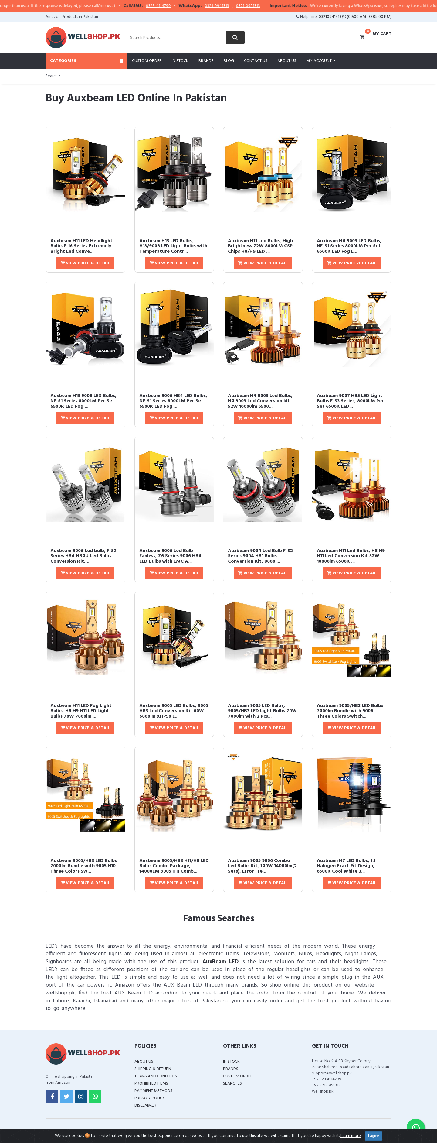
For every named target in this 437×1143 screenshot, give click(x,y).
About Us (286, 60)
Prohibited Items (151, 1083)
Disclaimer (145, 1105)
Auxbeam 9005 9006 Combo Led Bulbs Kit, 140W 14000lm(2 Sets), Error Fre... (262, 866)
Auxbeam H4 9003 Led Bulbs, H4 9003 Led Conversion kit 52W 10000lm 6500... (260, 401)
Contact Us (255, 60)
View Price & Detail (85, 263)
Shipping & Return (152, 1069)
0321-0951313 (267, 6)
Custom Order (147, 60)
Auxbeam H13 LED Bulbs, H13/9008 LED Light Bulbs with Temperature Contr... (173, 246)
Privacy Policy (149, 1098)
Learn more (350, 1135)
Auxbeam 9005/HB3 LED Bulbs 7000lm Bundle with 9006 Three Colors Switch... (350, 711)
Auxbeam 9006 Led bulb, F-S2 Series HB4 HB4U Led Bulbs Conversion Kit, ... (83, 556)
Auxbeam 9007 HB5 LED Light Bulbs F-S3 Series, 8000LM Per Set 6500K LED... (350, 401)
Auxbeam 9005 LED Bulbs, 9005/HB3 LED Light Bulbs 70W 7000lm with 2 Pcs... (262, 711)
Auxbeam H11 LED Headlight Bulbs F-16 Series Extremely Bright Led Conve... (81, 246)
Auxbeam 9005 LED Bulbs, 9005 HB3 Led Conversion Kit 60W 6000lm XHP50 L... (173, 711)
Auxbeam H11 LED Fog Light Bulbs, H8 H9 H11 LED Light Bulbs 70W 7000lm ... (81, 711)
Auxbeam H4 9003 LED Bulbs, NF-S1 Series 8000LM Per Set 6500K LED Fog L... (349, 246)
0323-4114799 (177, 6)
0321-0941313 (236, 6)
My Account (321, 60)
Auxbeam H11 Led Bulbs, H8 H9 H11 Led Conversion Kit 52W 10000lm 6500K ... (351, 556)
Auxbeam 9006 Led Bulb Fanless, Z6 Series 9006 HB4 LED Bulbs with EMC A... (170, 556)
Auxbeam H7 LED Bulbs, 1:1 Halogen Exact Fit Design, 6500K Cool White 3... (346, 866)
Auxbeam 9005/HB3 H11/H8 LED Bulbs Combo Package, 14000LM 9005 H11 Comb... (174, 866)
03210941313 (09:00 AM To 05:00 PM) (355, 16)
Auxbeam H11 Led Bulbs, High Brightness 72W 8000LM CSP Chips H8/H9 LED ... (260, 246)
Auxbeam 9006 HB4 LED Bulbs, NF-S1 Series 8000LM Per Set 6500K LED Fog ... (173, 401)
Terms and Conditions (157, 1076)
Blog (229, 60)
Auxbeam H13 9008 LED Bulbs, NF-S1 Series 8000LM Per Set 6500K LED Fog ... (83, 401)
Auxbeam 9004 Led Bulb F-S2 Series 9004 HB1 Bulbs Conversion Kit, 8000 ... (260, 556)
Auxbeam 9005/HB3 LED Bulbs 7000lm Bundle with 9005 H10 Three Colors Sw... (83, 866)
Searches (232, 1083)
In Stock (180, 60)
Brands (206, 60)
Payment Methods (153, 1090)
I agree (373, 1136)
